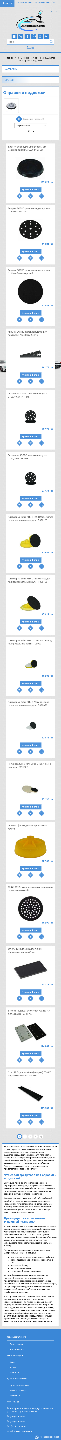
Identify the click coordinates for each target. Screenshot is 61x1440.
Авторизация (17, 1349)
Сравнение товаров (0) (30, 119)
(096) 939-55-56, (17, 1416)
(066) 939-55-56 (28, 2)
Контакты (15, 1395)
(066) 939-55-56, (17, 1421)
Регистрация (16, 1344)
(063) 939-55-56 (47, 2)
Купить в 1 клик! (30, 189)
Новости (14, 1372)
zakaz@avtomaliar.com (21, 1431)
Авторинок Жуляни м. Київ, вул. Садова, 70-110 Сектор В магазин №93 (31, 1410)
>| (41, 1137)
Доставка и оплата (19, 1385)
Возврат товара (18, 1390)
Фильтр (7, 3)
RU (52, 11)
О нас (12, 1362)
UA (57, 11)
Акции (30, 47)
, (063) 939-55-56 (18, 1426)
